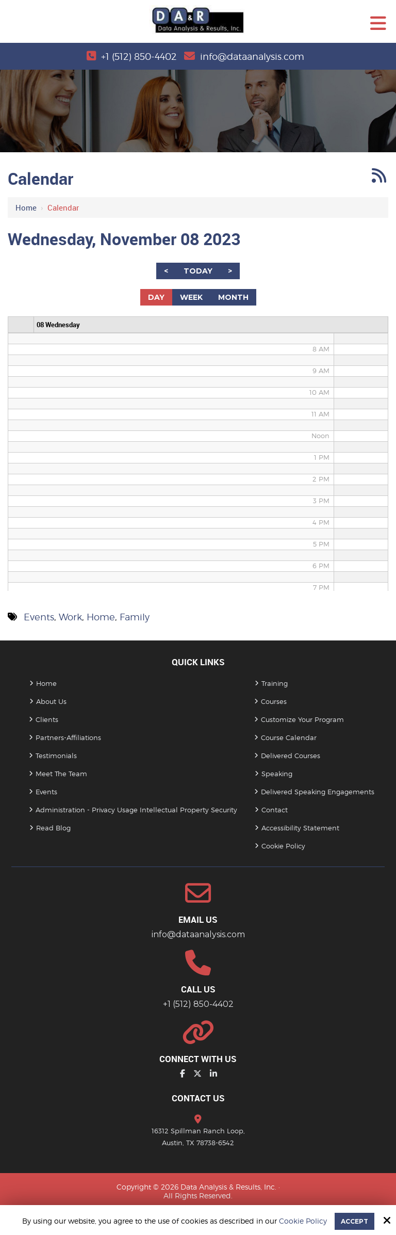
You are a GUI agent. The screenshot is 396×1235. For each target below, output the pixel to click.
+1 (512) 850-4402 (138, 56)
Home (26, 207)
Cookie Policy (303, 1221)
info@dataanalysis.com (252, 56)
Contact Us (198, 1098)
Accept (354, 1221)
